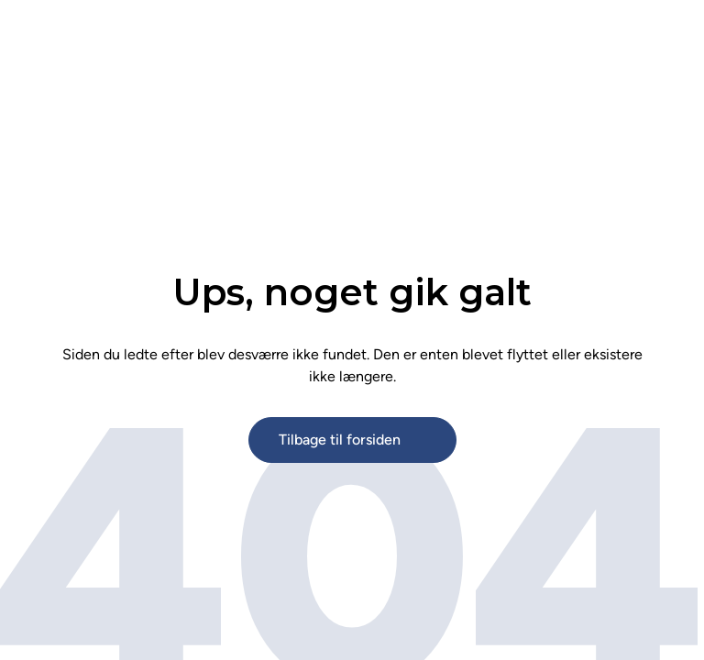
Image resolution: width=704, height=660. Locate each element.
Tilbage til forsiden (340, 439)
